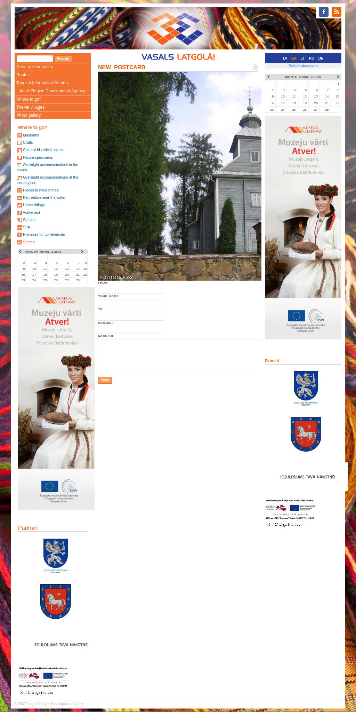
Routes (23, 74)
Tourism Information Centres (42, 82)
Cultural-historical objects (43, 150)
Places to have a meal (41, 190)
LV (285, 58)
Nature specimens (38, 157)
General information (34, 66)
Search (29, 242)
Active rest (31, 212)
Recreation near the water (44, 197)
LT (303, 58)
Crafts (28, 142)
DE (321, 58)
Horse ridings (34, 205)
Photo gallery (28, 115)
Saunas (29, 220)
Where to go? (28, 99)
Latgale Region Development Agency (50, 90)
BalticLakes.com (303, 66)
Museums (31, 135)
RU (311, 58)
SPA (26, 227)
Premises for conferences (44, 234)
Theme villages (30, 107)
